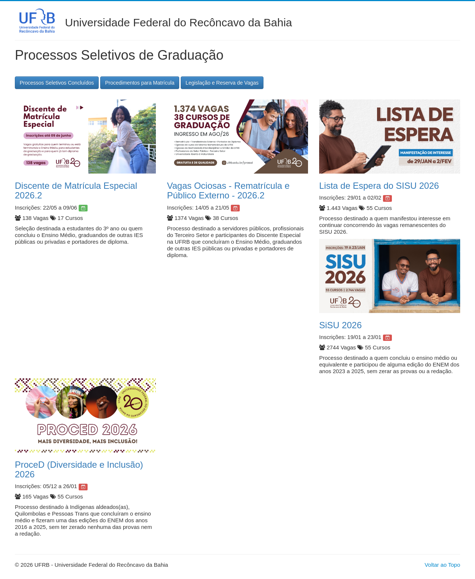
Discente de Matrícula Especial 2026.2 (76, 190)
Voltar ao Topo (442, 565)
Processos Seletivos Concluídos (57, 83)
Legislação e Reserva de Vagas (222, 83)
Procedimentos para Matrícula (139, 83)
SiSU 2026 (340, 325)
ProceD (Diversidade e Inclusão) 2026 (79, 469)
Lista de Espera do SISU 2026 (379, 186)
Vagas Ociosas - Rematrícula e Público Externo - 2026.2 (228, 190)
